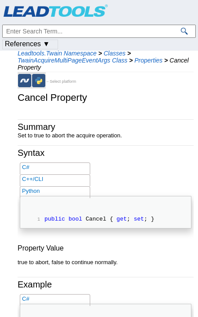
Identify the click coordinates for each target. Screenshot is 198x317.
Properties (148, 60)
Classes (114, 53)
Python (31, 191)
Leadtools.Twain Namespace (57, 53)
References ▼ (27, 44)
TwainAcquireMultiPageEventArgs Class (73, 60)
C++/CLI (32, 179)
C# (25, 167)
